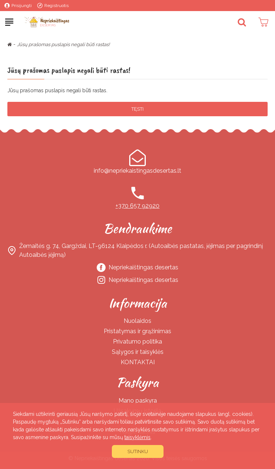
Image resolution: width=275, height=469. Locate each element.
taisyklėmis (137, 437)
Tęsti (137, 109)
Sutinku (137, 451)
